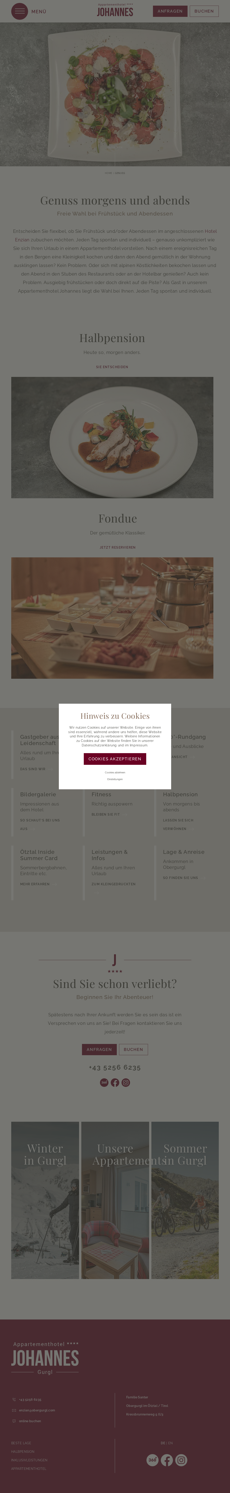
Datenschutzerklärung (99, 745)
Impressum (138, 745)
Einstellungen (115, 779)
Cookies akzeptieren (115, 759)
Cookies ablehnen (115, 772)
